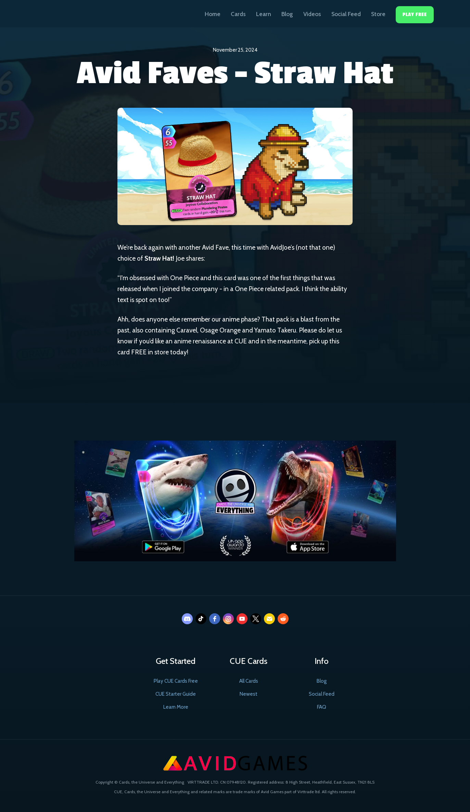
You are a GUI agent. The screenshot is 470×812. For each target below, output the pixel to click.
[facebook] (214, 618)
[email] (269, 618)
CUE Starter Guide (175, 694)
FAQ (321, 707)
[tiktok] (200, 618)
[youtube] (242, 618)
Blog (287, 14)
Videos (312, 14)
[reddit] (283, 618)
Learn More (175, 707)
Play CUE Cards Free (176, 681)
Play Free (415, 14)
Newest (248, 694)
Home (212, 14)
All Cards (248, 681)
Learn (263, 14)
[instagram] (228, 618)
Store (378, 14)
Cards (238, 14)
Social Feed (346, 14)
